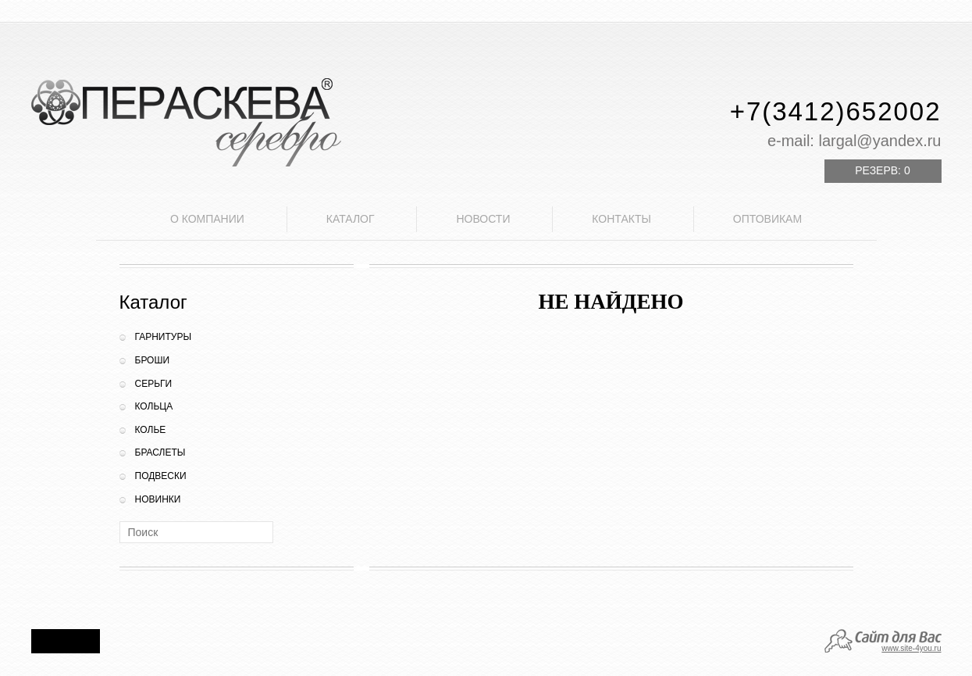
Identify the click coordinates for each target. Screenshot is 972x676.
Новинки (158, 499)
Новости (483, 219)
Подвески (161, 475)
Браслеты (160, 452)
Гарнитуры (163, 336)
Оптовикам (767, 219)
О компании (207, 219)
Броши (152, 360)
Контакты (621, 219)
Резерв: (882, 170)
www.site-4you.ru (911, 648)
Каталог (350, 219)
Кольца (154, 406)
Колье (150, 429)
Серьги (154, 383)
